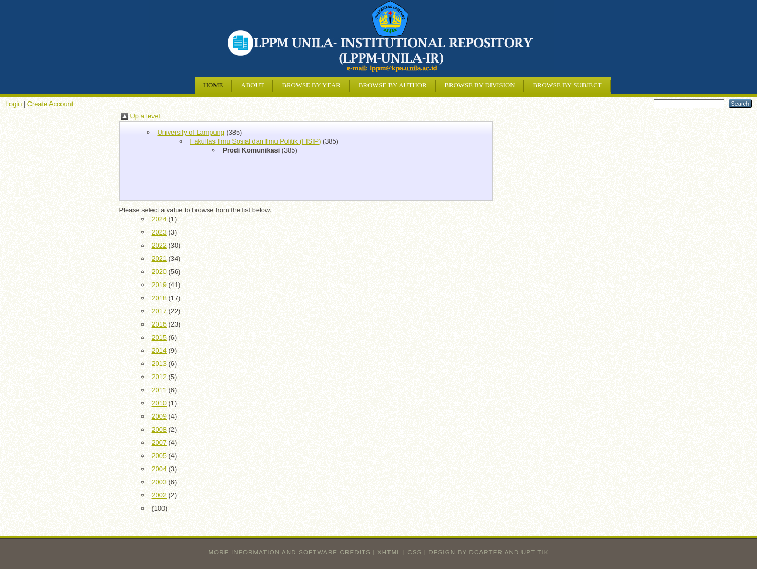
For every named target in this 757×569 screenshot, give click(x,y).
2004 (159, 469)
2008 (159, 429)
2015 (159, 337)
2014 (159, 350)
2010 (159, 403)
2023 (159, 232)
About (252, 85)
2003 (159, 482)
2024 (159, 219)
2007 (159, 442)
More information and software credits (289, 552)
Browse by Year (311, 85)
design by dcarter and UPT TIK (488, 552)
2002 (159, 495)
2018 (159, 298)
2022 (159, 245)
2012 (159, 377)
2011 (159, 390)
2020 (159, 272)
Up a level (145, 116)
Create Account (50, 104)
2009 (159, 416)
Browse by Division (480, 85)
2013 (159, 364)
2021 (159, 258)
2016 (159, 324)
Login (13, 104)
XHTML (389, 552)
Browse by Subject (567, 85)
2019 (159, 285)
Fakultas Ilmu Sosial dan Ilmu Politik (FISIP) (255, 141)
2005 (159, 456)
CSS (414, 552)
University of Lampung (191, 132)
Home (213, 85)
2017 (159, 311)
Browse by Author (393, 85)
